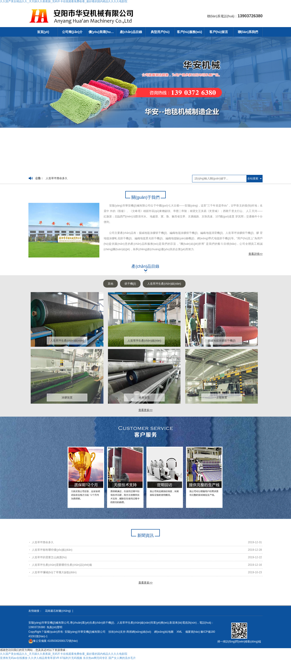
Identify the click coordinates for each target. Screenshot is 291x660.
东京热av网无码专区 (95, 658)
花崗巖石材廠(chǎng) (58, 610)
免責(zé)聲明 (54, 627)
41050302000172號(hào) (53, 640)
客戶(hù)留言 (218, 32)
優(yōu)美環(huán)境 (102, 32)
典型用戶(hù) (160, 32)
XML (179, 631)
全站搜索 (252, 178)
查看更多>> (145, 410)
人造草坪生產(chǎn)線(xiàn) (164, 283)
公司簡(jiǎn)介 (72, 32)
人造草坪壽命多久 (57, 178)
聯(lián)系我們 (248, 32)
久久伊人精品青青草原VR (43, 658)
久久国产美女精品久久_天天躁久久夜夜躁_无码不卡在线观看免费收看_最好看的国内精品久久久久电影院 (63, 653)
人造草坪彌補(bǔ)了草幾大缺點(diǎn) (54, 572)
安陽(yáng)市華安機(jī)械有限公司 (85, 631)
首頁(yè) (43, 32)
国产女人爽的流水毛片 (122, 658)
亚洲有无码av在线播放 (14, 658)
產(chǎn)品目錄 (131, 32)
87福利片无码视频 (71, 658)
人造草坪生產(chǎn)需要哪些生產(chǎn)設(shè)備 (62, 564)
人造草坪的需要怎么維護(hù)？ (49, 557)
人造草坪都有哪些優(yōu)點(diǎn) (52, 549)
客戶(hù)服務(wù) (189, 32)
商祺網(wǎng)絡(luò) (138, 631)
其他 (110, 283)
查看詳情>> (255, 253)
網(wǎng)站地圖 (163, 631)
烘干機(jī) (130, 283)
